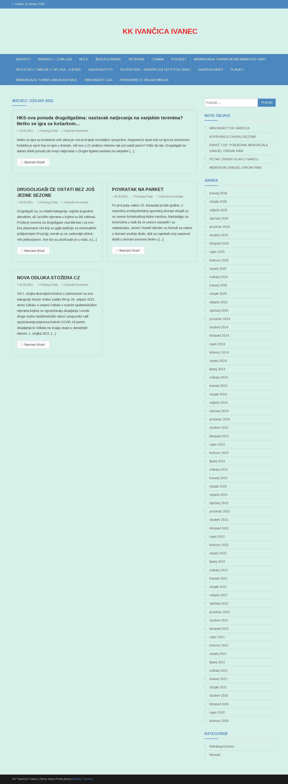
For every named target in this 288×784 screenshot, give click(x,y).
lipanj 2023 (217, 461)
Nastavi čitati (33, 162)
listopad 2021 (219, 628)
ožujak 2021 (218, 687)
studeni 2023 (218, 427)
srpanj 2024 (218, 361)
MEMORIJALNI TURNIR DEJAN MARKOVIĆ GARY (230, 59)
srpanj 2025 (218, 268)
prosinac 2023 (219, 419)
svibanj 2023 (218, 469)
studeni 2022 (218, 519)
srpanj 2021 (218, 653)
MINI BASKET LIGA (98, 80)
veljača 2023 (218, 494)
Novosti (214, 755)
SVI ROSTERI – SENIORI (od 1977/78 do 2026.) (155, 69)
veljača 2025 (218, 302)
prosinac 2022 (219, 511)
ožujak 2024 (218, 394)
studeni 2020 (218, 695)
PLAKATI (237, 69)
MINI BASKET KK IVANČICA (229, 128)
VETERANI (136, 59)
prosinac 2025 (219, 227)
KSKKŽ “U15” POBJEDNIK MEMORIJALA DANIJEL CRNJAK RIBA (238, 148)
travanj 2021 (218, 679)
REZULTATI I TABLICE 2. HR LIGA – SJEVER (48, 69)
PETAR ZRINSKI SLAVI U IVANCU (233, 159)
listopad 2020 (219, 704)
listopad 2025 (219, 243)
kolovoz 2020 (219, 721)
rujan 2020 (217, 712)
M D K (83, 59)
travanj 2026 (218, 193)
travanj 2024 (218, 385)
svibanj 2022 (218, 570)
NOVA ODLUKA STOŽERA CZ (48, 277)
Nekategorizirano (221, 746)
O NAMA (158, 59)
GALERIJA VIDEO (210, 69)
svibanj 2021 (218, 670)
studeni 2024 (218, 327)
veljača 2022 (218, 595)
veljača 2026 (218, 210)
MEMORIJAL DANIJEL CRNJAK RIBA (235, 167)
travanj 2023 (218, 478)
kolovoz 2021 (219, 645)
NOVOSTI (23, 59)
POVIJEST (179, 59)
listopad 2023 (219, 436)
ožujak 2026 (218, 201)
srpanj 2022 (218, 553)
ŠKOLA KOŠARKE (108, 59)
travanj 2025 (218, 285)
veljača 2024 (218, 402)
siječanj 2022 (218, 603)
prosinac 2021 (219, 612)
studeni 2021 (218, 620)
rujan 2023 (217, 444)
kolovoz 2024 (219, 352)
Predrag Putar (48, 130)
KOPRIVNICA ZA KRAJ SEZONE (232, 136)
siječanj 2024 (218, 411)
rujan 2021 (217, 637)
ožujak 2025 (218, 293)
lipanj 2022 (217, 561)
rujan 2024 (217, 344)
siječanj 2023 (218, 503)
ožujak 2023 (218, 486)
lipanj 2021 (217, 662)
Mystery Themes (82, 779)
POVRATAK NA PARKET (138, 189)
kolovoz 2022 (219, 545)
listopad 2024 (219, 335)
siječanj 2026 (218, 218)
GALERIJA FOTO (100, 69)
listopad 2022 (219, 528)
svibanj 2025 (218, 277)
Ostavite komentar (75, 130)
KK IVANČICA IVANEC (160, 31)
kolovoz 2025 (219, 260)
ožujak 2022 (218, 587)
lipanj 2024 (217, 369)
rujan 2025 (217, 252)
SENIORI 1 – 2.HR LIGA (55, 59)
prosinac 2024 (219, 319)
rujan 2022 (217, 536)
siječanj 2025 (218, 310)
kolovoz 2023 (219, 453)
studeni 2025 (218, 235)
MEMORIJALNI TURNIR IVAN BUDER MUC (46, 80)
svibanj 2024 (218, 377)
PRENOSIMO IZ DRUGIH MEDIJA (144, 80)
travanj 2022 (218, 578)
